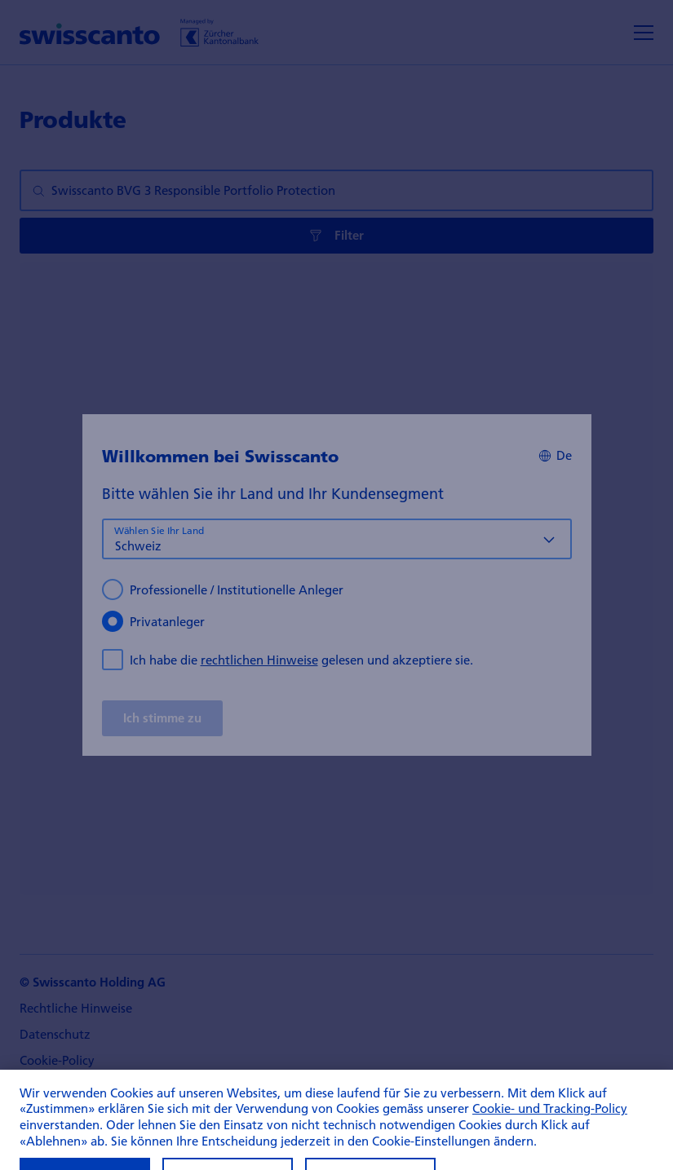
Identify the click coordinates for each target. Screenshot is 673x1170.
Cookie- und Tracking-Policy (549, 1132)
